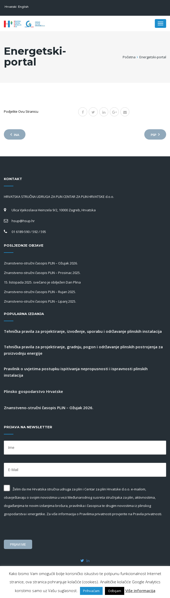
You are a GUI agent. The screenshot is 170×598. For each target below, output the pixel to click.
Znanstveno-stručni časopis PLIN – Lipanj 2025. (40, 301)
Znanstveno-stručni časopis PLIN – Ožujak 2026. (41, 263)
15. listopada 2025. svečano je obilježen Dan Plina (42, 282)
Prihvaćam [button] (91, 590)
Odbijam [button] (114, 590)
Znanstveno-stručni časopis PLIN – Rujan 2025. (40, 291)
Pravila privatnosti (147, 514)
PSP (155, 134)
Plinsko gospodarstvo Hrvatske (33, 391)
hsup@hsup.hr (23, 221)
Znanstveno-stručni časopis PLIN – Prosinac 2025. (42, 272)
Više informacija (140, 590)
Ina (14, 134)
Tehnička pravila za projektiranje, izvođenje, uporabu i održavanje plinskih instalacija (83, 331)
